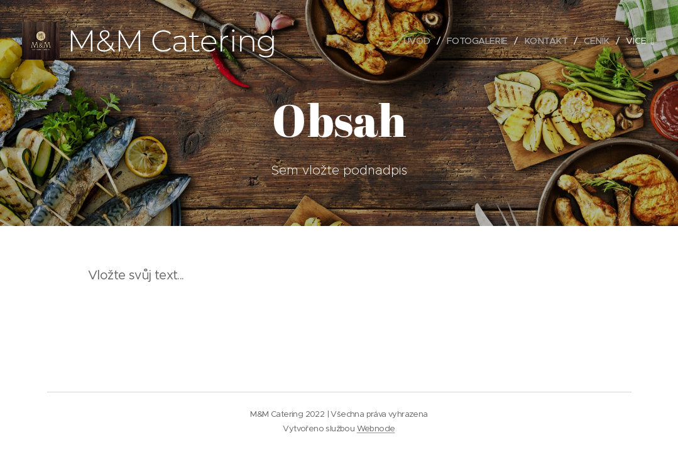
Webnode (376, 428)
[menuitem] (413, 40)
